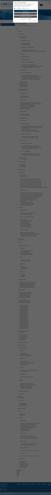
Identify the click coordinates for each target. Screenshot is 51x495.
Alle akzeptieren (25, 10)
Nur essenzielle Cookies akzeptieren (25, 16)
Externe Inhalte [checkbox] (26, 8)
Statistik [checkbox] (21, 8)
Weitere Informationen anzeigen (25, 18)
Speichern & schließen (25, 13)
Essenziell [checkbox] (16, 8)
